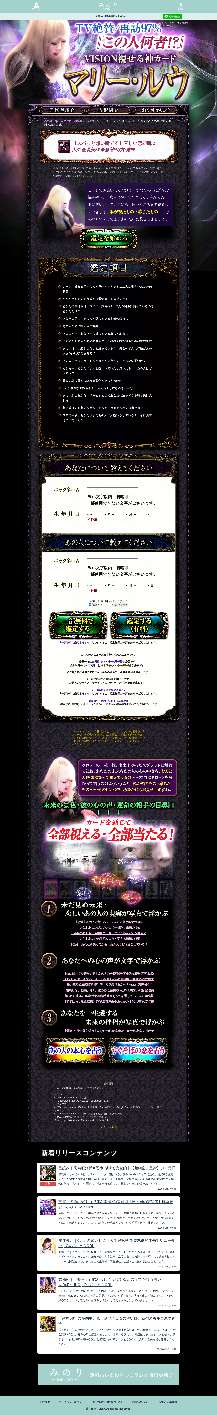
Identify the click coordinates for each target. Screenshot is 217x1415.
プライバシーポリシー (69, 1402)
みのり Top (51, 121)
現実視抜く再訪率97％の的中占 (80, 121)
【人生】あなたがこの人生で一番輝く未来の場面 (108, 927)
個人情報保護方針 (83, 741)
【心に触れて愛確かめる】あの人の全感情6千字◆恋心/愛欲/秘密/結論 (108, 973)
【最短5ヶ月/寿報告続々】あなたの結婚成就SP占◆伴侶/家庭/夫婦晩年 (108, 1031)
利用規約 (42, 1402)
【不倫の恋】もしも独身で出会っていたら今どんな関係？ (108, 933)
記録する (96, 604)
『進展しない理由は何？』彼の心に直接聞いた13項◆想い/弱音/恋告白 (108, 990)
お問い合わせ (141, 1402)
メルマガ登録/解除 (169, 1402)
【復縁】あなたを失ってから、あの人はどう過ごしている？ (108, 944)
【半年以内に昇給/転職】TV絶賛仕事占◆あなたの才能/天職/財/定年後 (108, 1001)
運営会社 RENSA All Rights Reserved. (108, 1408)
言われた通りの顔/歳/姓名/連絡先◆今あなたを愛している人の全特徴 (108, 996)
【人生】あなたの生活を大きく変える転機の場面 (108, 939)
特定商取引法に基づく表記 (108, 1402)
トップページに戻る (108, 1126)
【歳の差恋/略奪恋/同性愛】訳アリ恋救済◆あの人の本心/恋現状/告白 (108, 985)
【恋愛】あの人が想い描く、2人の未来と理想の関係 (108, 922)
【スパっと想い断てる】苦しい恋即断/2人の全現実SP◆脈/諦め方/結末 (108, 979)
